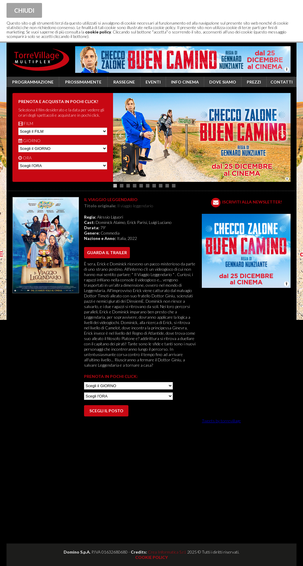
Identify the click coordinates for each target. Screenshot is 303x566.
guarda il (107, 252)
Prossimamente (83, 81)
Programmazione (33, 81)
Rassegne (124, 81)
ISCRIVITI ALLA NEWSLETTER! (252, 201)
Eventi (153, 81)
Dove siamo (222, 81)
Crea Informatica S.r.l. (167, 551)
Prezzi (254, 81)
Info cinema (185, 81)
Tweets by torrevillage (221, 420)
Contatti (281, 81)
